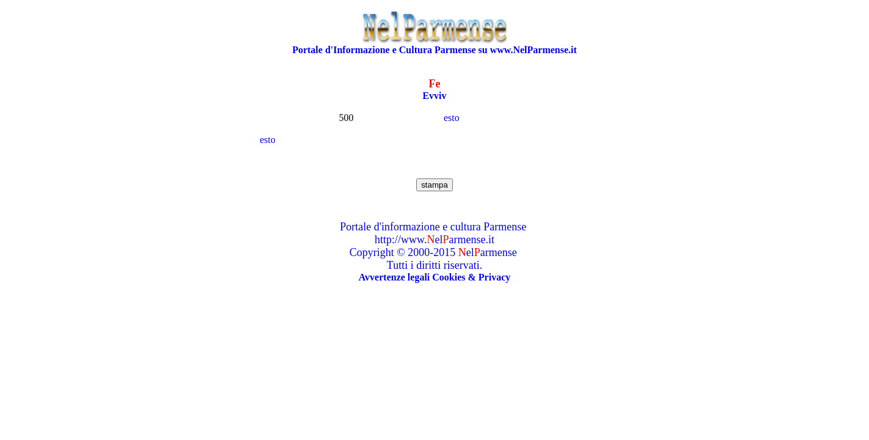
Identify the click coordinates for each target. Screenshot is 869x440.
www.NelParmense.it (533, 50)
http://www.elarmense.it (434, 239)
